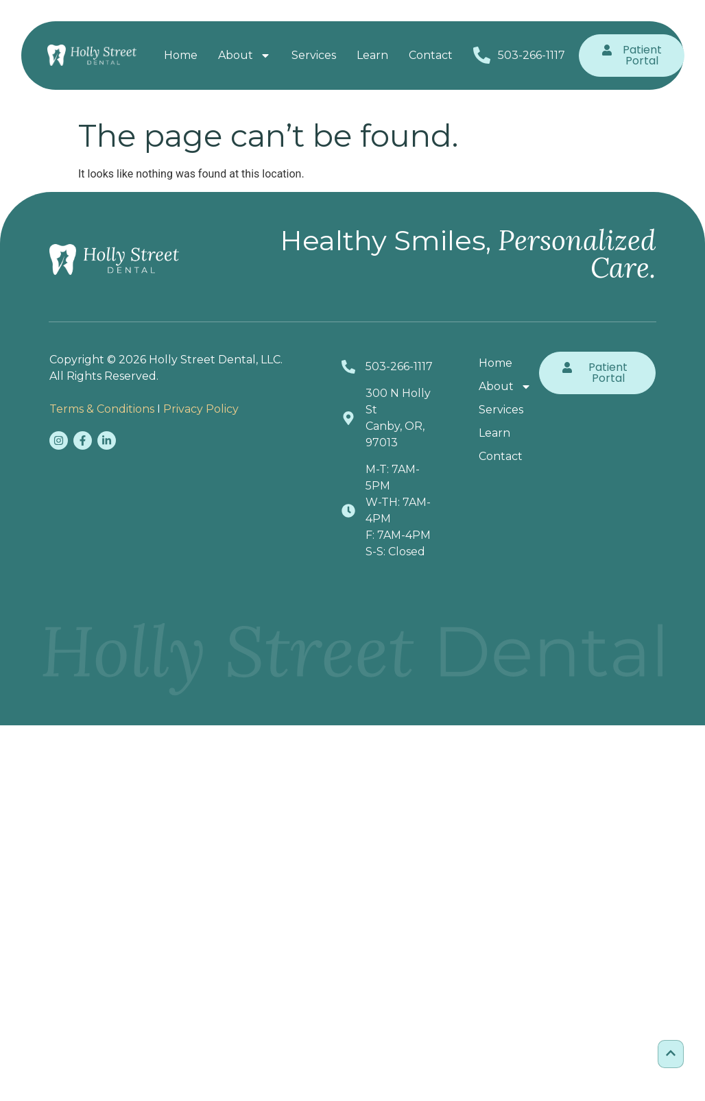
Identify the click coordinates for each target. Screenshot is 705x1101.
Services (313, 55)
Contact (431, 55)
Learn (372, 55)
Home (181, 55)
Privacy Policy (201, 408)
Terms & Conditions (101, 408)
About (244, 55)
